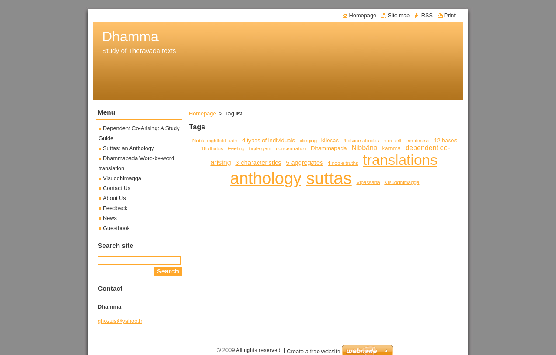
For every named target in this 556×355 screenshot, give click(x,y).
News (110, 218)
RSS (427, 15)
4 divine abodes (361, 140)
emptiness (417, 140)
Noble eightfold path (215, 140)
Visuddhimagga (401, 182)
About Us (114, 198)
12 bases (445, 140)
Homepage (202, 113)
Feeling (236, 148)
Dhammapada (329, 148)
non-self (392, 140)
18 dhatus (212, 148)
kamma (391, 148)
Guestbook (116, 228)
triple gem (260, 148)
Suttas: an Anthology (128, 148)
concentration (291, 148)
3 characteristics (258, 162)
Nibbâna (364, 147)
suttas (329, 177)
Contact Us (116, 188)
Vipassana (368, 182)
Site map (399, 15)
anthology (265, 178)
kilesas (330, 140)
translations (400, 160)
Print (450, 15)
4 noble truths (343, 163)
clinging (308, 140)
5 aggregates (304, 162)
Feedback (115, 208)
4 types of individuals (268, 140)
